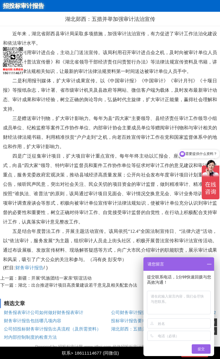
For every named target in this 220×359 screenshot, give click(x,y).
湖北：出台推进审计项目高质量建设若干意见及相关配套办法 (77, 285)
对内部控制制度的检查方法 (30, 337)
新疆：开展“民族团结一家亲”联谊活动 (55, 277)
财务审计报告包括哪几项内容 (32, 320)
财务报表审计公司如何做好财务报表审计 (43, 312)
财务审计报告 (29, 267)
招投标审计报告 (23, 6)
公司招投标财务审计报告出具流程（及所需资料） (52, 328)
